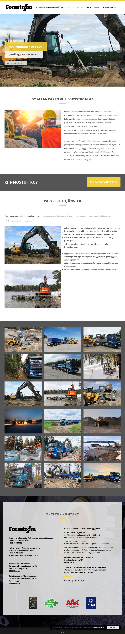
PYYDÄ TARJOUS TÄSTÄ (104, 182)
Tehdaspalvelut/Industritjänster (19, 221)
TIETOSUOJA (79, 581)
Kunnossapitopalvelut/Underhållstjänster (93, 216)
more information (98, 627)
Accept (112, 627)
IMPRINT (68, 581)
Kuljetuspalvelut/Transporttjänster (58, 216)
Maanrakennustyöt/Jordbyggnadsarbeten (22, 216)
